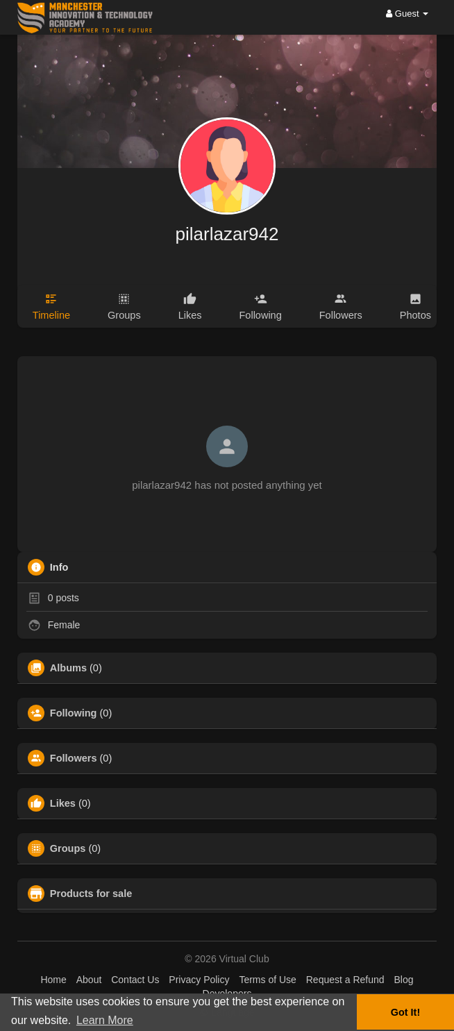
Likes (63, 803)
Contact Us (135, 979)
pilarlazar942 (227, 234)
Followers (73, 758)
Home (53, 979)
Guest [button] (407, 13)
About (89, 979)
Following (73, 713)
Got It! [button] (405, 1012)
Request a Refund (345, 979)
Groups (68, 848)
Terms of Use (267, 979)
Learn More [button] (104, 1020)
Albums (68, 667)
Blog (403, 979)
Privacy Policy (199, 979)
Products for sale (91, 893)
